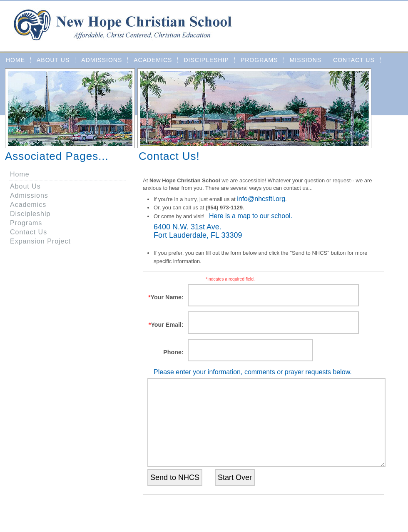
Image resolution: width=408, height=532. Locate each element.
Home (15, 60)
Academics (153, 60)
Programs (259, 60)
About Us (53, 60)
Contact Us (354, 60)
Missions (305, 60)
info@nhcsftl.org (261, 198)
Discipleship (206, 60)
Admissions (101, 60)
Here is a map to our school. (250, 215)
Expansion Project (40, 241)
